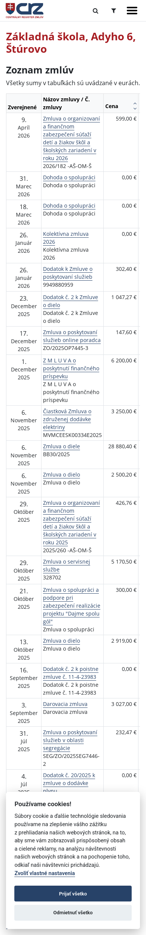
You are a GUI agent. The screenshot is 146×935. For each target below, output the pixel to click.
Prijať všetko (73, 894)
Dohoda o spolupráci (69, 177)
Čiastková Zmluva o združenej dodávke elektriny (67, 419)
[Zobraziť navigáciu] (132, 10)
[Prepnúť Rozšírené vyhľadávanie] (113, 10)
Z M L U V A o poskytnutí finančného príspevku (71, 368)
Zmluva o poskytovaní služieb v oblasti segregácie (70, 740)
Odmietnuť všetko (72, 912)
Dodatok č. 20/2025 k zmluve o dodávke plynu (69, 783)
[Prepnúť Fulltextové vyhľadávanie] (95, 10)
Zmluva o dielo (61, 474)
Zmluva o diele (61, 446)
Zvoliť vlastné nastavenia (44, 873)
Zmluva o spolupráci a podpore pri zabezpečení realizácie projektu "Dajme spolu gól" (71, 605)
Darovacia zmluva (65, 703)
